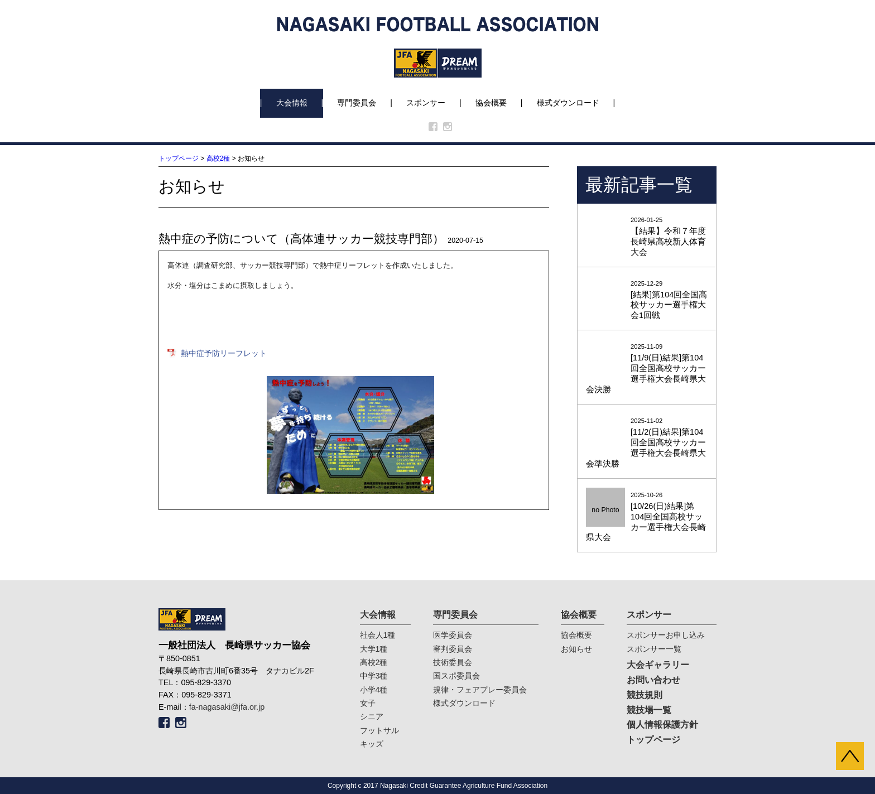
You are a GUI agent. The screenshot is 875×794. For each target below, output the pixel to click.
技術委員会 (452, 662)
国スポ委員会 (456, 675)
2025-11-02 (647, 443)
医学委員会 (452, 635)
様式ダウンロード (568, 102)
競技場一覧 (649, 710)
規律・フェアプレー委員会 (480, 689)
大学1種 (374, 648)
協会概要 (491, 102)
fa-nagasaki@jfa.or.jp (227, 706)
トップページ (178, 158)
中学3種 (374, 675)
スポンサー (425, 102)
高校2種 (218, 158)
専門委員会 (356, 102)
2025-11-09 (647, 369)
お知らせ (576, 648)
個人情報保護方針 (662, 724)
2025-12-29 (647, 300)
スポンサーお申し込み (666, 635)
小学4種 (374, 689)
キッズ (371, 743)
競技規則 (644, 695)
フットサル (379, 730)
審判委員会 (452, 648)
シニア (371, 716)
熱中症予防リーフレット (224, 353)
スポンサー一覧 (654, 648)
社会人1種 (378, 635)
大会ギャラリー (658, 665)
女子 (368, 703)
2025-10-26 (647, 517)
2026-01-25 (647, 237)
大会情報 (291, 102)
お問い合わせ (653, 680)
